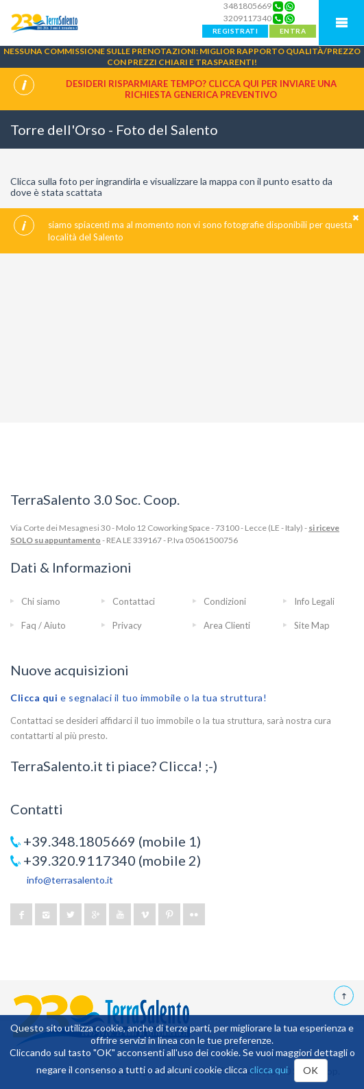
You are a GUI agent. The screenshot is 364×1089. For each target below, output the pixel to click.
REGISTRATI (235, 31)
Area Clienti (227, 625)
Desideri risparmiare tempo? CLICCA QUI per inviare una (201, 89)
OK (311, 1070)
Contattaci (133, 601)
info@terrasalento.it (70, 880)
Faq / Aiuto (43, 625)
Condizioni (225, 601)
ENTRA (293, 31)
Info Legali (314, 601)
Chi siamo (40, 601)
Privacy (127, 625)
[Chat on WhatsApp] (289, 6)
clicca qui (269, 1069)
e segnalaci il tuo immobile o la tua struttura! (138, 697)
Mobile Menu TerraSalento (341, 22)
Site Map (312, 625)
